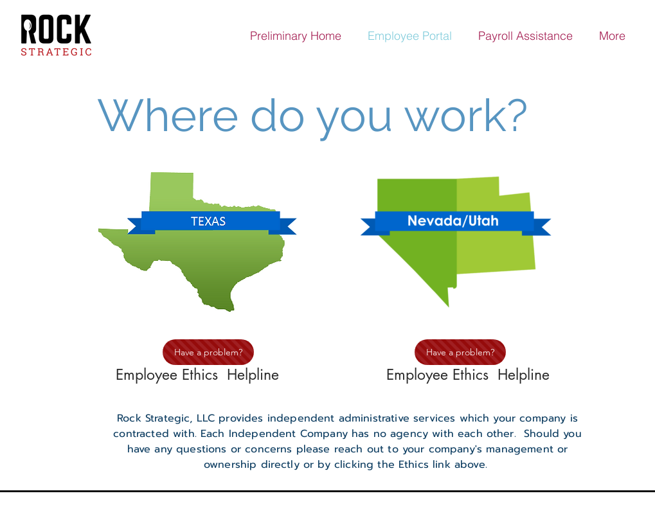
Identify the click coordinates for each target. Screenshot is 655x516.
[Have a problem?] (208, 352)
